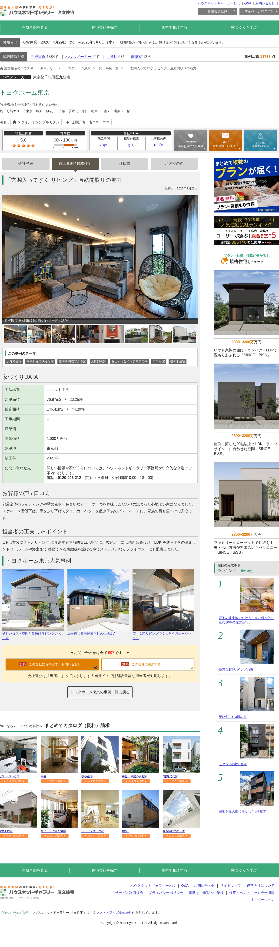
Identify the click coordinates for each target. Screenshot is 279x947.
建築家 (136, 57)
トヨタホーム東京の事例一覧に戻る (100, 692)
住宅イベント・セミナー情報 (252, 893)
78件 (104, 145)
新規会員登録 (217, 11)
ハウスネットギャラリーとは (219, 3)
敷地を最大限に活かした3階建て (242, 811)
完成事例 (38, 57)
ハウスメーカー (78, 57)
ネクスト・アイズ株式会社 (112, 912)
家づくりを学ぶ (244, 27)
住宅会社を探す (105, 27)
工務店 (111, 57)
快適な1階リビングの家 (236, 669)
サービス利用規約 (129, 893)
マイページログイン (259, 11)
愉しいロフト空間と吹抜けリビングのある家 (33, 634)
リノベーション (262, 900)
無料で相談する (174, 27)
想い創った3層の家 (233, 717)
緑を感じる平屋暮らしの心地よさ (98, 631)
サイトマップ (230, 885)
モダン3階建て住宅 (233, 764)
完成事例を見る (35, 27)
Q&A (247, 3)
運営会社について (261, 885)
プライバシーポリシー (166, 893)
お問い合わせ (265, 3)
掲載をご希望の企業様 (206, 893)
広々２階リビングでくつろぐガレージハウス (163, 634)
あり (131, 145)
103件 (158, 145)
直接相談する (260, 145)
